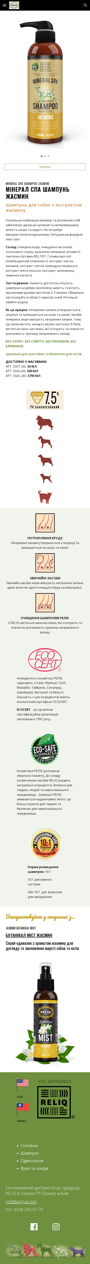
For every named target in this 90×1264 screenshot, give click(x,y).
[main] (45, 197)
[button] (4, 5)
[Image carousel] (45, 86)
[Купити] (44, 167)
